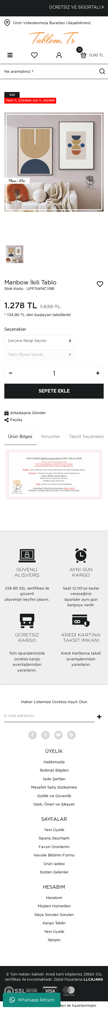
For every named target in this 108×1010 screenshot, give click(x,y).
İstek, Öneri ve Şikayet (54, 804)
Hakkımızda (54, 762)
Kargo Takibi (54, 923)
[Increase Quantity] (97, 373)
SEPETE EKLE (54, 391)
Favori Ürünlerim (54, 847)
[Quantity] (54, 373)
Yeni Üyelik (54, 830)
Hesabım (54, 898)
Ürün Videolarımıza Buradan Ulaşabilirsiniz (52, 23)
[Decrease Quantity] (10, 373)
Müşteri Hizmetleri (54, 906)
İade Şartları (54, 779)
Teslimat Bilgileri (54, 770)
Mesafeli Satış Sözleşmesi (54, 787)
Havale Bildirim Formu (54, 855)
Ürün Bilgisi (20, 436)
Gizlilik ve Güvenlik (54, 796)
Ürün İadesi (54, 864)
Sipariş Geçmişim (54, 838)
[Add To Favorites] (100, 284)
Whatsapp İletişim (32, 1000)
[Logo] (54, 37)
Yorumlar (50, 436)
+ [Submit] (99, 717)
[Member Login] (59, 55)
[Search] (54, 71)
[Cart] (91, 55)
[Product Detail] (30, 98)
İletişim (54, 940)
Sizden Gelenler (54, 872)
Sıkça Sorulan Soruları (54, 915)
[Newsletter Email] (49, 716)
